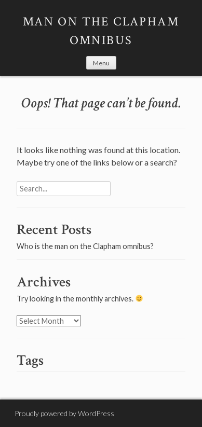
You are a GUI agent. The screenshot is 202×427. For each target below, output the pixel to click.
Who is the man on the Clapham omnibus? (85, 246)
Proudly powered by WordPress (64, 413)
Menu (101, 63)
